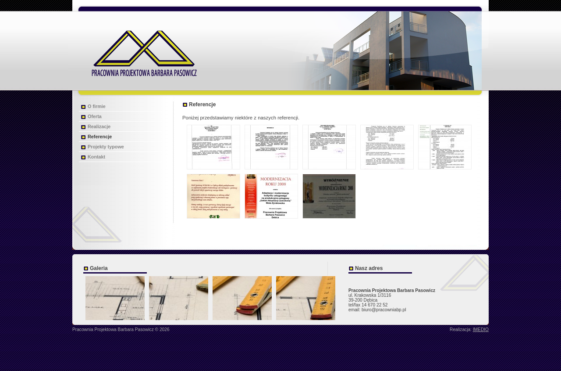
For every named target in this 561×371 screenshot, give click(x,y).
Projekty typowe (106, 146)
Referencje (100, 136)
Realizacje (99, 126)
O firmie (97, 106)
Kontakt (96, 156)
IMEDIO (481, 329)
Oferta (95, 116)
